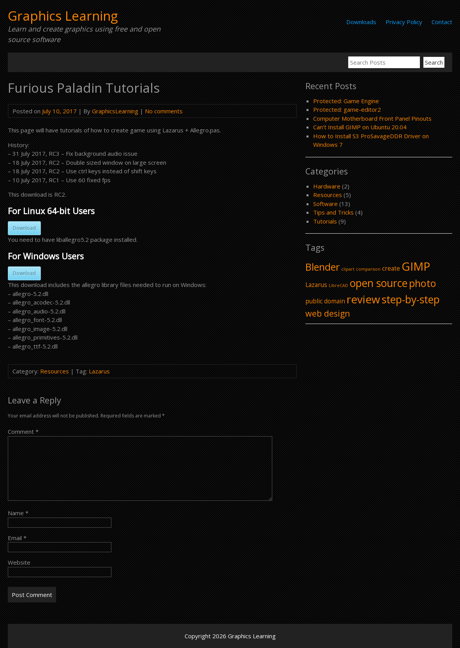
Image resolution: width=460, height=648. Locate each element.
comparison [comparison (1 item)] (368, 269)
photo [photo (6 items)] (422, 283)
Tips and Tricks (333, 212)
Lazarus (99, 371)
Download (24, 228)
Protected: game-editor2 (347, 109)
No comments (164, 111)
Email (17, 538)
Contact (442, 22)
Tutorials (325, 221)
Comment (23, 431)
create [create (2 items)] (391, 268)
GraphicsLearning (115, 111)
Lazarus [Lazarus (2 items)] (316, 284)
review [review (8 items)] (363, 299)
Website (19, 562)
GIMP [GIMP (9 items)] (416, 266)
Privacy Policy (404, 22)
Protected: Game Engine (346, 101)
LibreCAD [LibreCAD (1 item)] (338, 285)
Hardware (326, 186)
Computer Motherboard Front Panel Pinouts (372, 118)
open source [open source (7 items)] (378, 283)
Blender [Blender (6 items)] (322, 266)
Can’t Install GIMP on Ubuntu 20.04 (360, 127)
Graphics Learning (63, 16)
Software (325, 204)
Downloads (361, 22)
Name (18, 513)
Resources (54, 371)
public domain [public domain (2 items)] (325, 301)
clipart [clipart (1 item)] (347, 269)
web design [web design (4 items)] (327, 313)
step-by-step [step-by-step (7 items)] (411, 299)
